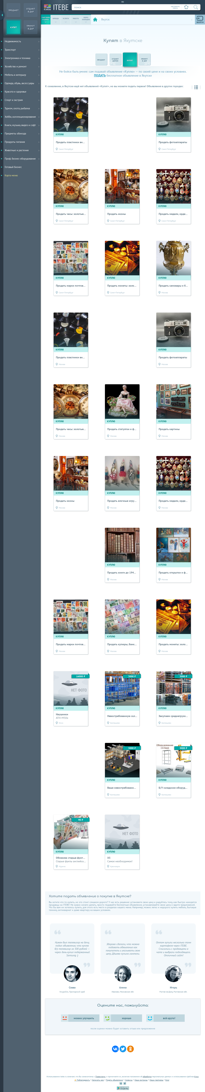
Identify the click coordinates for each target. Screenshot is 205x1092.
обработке (147, 1076)
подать (100, 75)
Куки (196, 1076)
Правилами (100, 1076)
